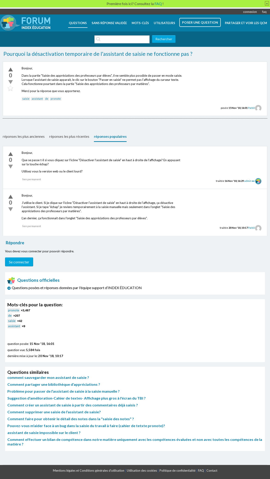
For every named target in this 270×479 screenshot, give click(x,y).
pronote (56, 98)
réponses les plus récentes (69, 136)
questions (78, 23)
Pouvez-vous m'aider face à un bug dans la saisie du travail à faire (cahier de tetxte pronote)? (86, 425)
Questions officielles (33, 280)
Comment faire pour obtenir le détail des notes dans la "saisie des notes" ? (70, 419)
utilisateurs (164, 23)
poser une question (200, 22)
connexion (250, 12)
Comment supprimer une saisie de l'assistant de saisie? (54, 412)
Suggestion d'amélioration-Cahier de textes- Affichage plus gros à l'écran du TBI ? (76, 398)
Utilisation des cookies (142, 470)
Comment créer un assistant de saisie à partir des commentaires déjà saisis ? (72, 405)
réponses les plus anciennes (24, 136)
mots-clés (140, 23)
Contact (211, 470)
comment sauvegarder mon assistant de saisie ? (48, 377)
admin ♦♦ (249, 180)
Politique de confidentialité (177, 470)
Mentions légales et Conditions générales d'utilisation (88, 470)
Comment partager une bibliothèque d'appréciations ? (53, 384)
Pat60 (251, 107)
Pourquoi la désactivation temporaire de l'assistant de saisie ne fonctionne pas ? (97, 54)
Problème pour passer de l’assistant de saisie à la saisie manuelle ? (63, 391)
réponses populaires (110, 136)
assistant (37, 98)
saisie (25, 98)
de (46, 98)
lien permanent (31, 179)
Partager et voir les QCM (246, 23)
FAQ (201, 470)
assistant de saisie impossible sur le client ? (44, 432)
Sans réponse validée (109, 23)
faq (264, 12)
